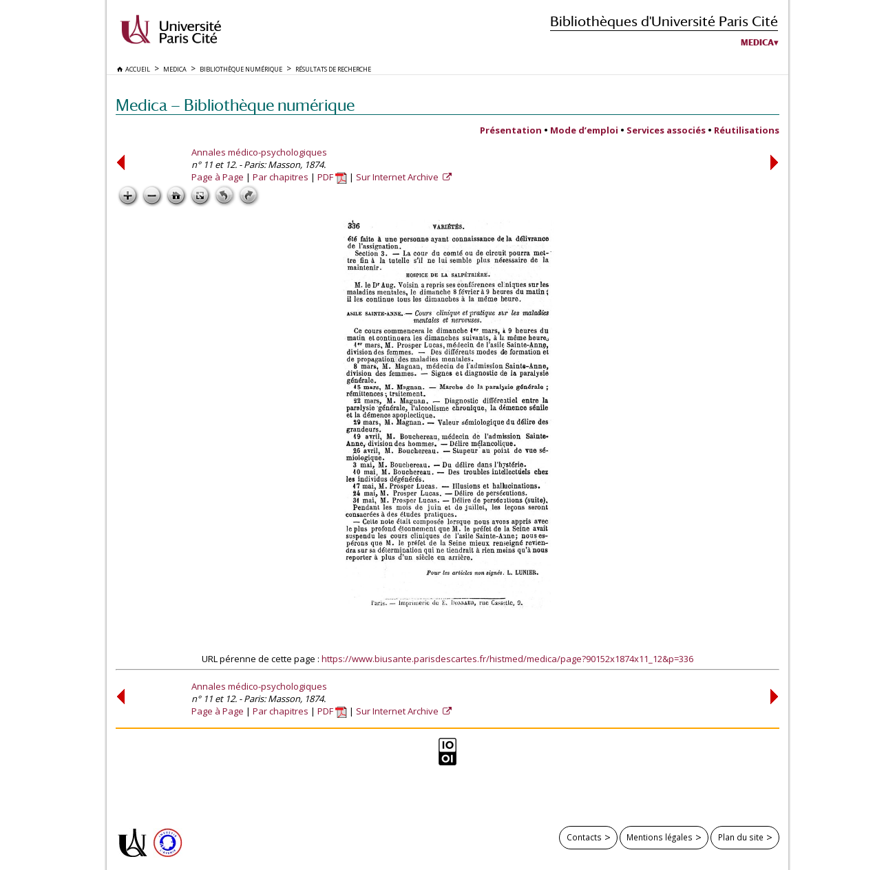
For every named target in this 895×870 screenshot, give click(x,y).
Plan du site (741, 836)
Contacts (584, 836)
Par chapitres (280, 177)
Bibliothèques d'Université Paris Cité (664, 21)
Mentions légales (659, 836)
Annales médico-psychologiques (259, 152)
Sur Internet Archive (398, 177)
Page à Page (217, 177)
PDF (332, 177)
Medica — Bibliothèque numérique (235, 105)
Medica (757, 42)
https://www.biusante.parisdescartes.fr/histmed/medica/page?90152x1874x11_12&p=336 (507, 658)
